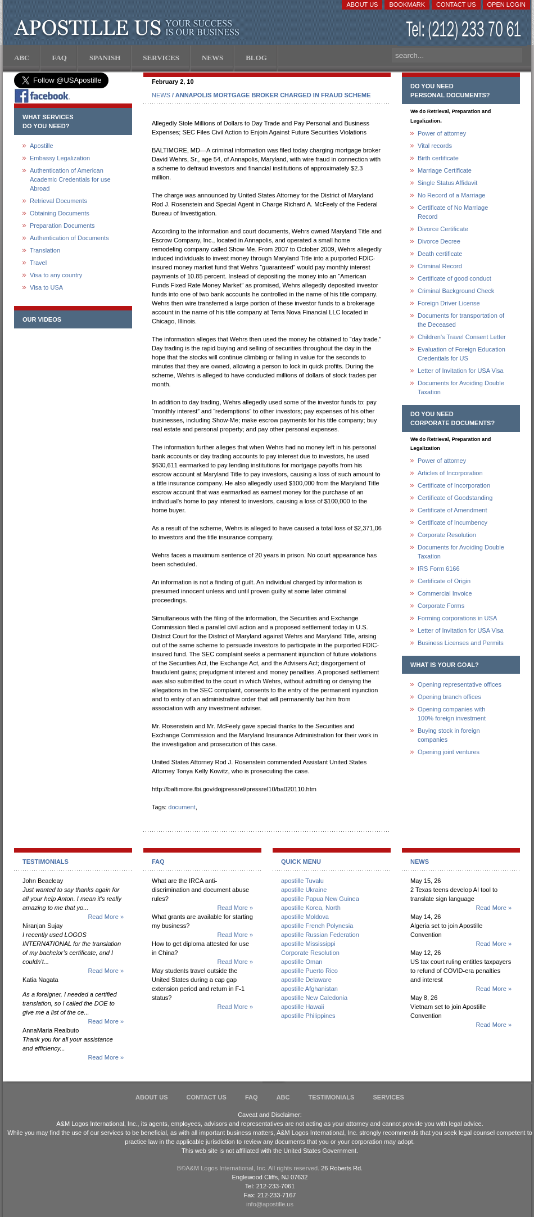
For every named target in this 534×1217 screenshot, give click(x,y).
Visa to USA (46, 287)
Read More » (106, 916)
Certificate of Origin (444, 581)
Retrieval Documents (58, 200)
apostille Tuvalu (302, 880)
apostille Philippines (308, 1015)
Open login (506, 4)
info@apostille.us (269, 1204)
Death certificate (440, 253)
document (181, 807)
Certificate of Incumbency (452, 522)
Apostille (41, 145)
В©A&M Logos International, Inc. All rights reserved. (248, 1168)
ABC (283, 1097)
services (388, 1097)
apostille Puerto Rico (309, 970)
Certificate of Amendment (452, 510)
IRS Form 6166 (439, 568)
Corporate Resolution (447, 534)
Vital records (435, 145)
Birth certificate (438, 158)
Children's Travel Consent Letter (462, 336)
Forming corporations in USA (457, 618)
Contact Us (456, 4)
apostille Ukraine (304, 889)
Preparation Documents (62, 225)
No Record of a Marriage (451, 195)
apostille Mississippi (308, 943)
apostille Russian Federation (320, 934)
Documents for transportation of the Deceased (461, 320)
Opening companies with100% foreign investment (452, 714)
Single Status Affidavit (447, 182)
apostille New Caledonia (314, 997)
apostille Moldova (305, 916)
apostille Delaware (306, 979)
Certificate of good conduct (454, 278)
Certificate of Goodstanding (455, 497)
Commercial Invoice (445, 593)
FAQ (251, 1097)
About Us (362, 4)
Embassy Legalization (60, 158)
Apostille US (129, 28)
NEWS (161, 95)
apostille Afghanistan (309, 988)
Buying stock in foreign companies (449, 735)
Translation (45, 250)
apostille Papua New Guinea (320, 898)
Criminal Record (440, 266)
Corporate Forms (441, 605)
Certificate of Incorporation (454, 485)
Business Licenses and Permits (461, 642)
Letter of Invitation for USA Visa (461, 370)
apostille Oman (301, 961)
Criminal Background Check (456, 290)
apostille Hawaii (302, 1006)
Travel (38, 262)
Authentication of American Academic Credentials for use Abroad (70, 179)
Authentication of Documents (69, 238)
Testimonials (332, 1097)
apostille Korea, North (311, 907)
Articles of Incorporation (450, 473)
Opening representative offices (459, 684)
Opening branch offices (449, 696)
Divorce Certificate (443, 229)
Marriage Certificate (445, 170)
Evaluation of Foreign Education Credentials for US (461, 354)
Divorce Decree (439, 241)
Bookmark (407, 4)
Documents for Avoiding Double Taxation (461, 387)
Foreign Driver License (449, 303)
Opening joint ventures (448, 752)
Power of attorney (442, 133)
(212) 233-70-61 (464, 30)
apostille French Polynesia (317, 925)
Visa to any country (56, 275)
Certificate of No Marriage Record (453, 212)
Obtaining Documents (59, 213)
